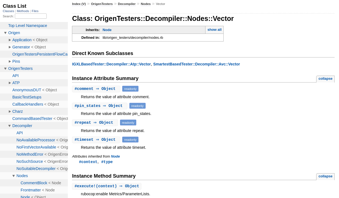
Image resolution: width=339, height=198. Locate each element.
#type (107, 161)
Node (107, 30)
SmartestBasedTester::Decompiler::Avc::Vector (196, 64)
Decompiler (126, 4)
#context (88, 161)
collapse (325, 78)
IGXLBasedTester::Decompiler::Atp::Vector (111, 64)
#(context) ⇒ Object (107, 186)
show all (214, 30)
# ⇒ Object (96, 88)
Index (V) (79, 4)
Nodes (146, 4)
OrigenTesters (102, 4)
